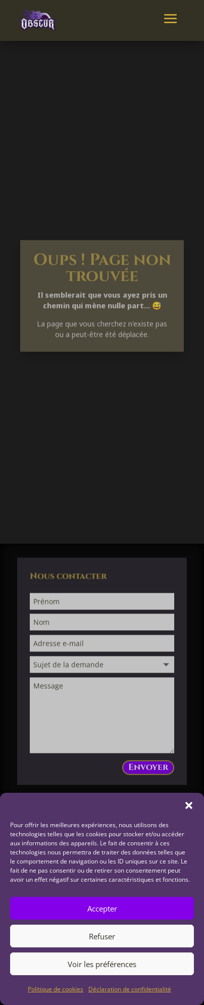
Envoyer (148, 769)
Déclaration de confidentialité (129, 989)
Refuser (102, 936)
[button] (189, 805)
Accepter (102, 908)
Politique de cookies (55, 989)
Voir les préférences (102, 964)
